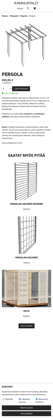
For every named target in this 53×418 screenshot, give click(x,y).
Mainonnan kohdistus (41, 400)
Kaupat (20, 8)
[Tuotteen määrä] (7, 88)
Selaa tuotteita (27, 326)
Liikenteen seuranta (24, 400)
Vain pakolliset (26, 414)
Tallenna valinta (26, 408)
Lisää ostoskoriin (21, 89)
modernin (28, 114)
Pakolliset (7, 399)
